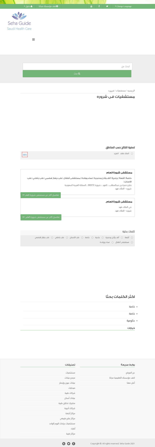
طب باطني (38, 177)
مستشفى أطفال (71, 177)
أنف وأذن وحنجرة (102, 177)
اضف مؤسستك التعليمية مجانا (122, 376)
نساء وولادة (87, 177)
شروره (111, 89)
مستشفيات (121, 89)
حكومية (131, 319)
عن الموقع (130, 371)
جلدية (115, 177)
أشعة (121, 177)
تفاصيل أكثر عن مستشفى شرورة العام (40, 193)
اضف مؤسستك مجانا (48, 6)
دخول (28, 6)
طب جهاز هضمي (53, 177)
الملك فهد (119, 187)
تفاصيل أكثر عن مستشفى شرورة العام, (40, 215)
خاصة (128, 177)
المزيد (116, 152)
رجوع (25, 153)
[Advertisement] (79, 122)
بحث (77, 72)
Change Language (123, 6)
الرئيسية (131, 89)
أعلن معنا (131, 381)
